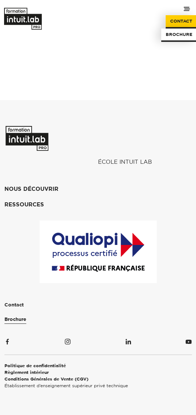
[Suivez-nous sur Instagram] (68, 343)
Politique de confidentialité (35, 365)
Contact (181, 21)
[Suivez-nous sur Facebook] (7, 343)
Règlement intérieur (26, 372)
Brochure (179, 34)
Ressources (24, 205)
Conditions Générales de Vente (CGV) (46, 379)
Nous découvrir (31, 189)
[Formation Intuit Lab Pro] (27, 138)
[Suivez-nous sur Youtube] (189, 343)
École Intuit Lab (125, 162)
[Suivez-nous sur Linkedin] (128, 343)
